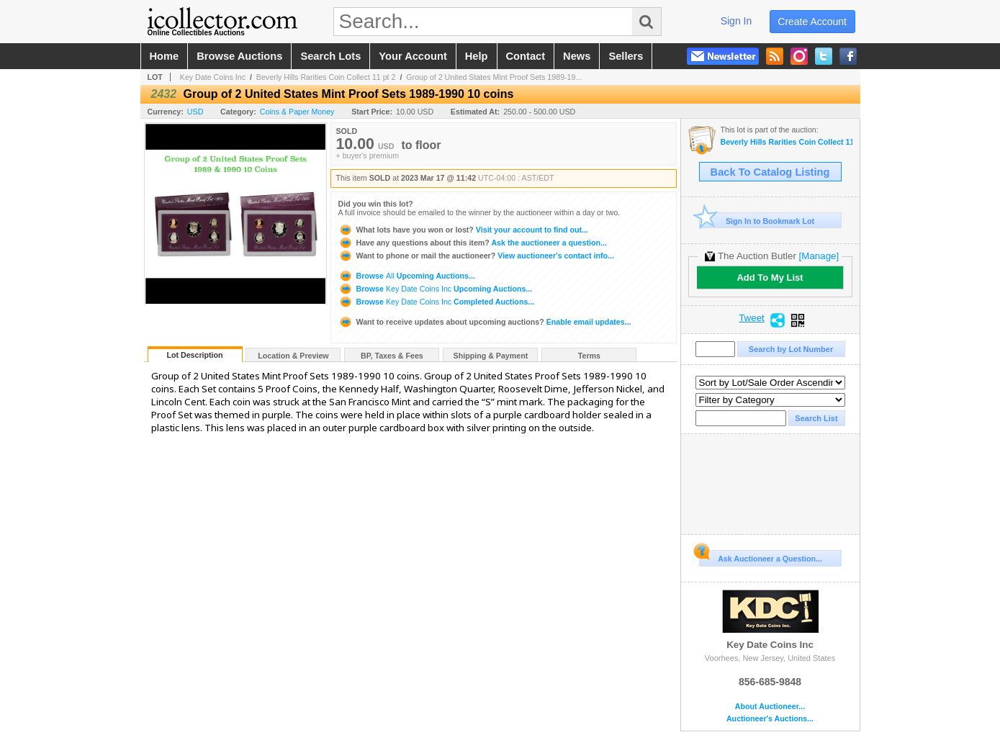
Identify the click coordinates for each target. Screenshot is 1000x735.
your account (412, 56)
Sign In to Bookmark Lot (757, 220)
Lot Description (194, 355)
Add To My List (770, 277)
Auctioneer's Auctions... (770, 719)
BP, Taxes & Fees (392, 355)
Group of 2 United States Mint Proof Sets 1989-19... (494, 77)
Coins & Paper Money (297, 111)
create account (812, 21)
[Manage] (819, 256)
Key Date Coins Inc (213, 77)
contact (526, 56)
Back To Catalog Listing (770, 172)
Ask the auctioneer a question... (472, 242)
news (576, 56)
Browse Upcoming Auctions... (406, 275)
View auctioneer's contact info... (476, 255)
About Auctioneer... (770, 707)
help (476, 56)
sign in (736, 21)
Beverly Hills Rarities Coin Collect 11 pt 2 (326, 77)
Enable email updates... (484, 321)
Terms (589, 355)
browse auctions (239, 56)
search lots (330, 56)
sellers (625, 56)
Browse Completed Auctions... (436, 301)
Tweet (752, 318)
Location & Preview (293, 355)
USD (195, 111)
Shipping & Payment (491, 355)
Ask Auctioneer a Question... (760, 556)
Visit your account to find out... (463, 229)
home (164, 56)
